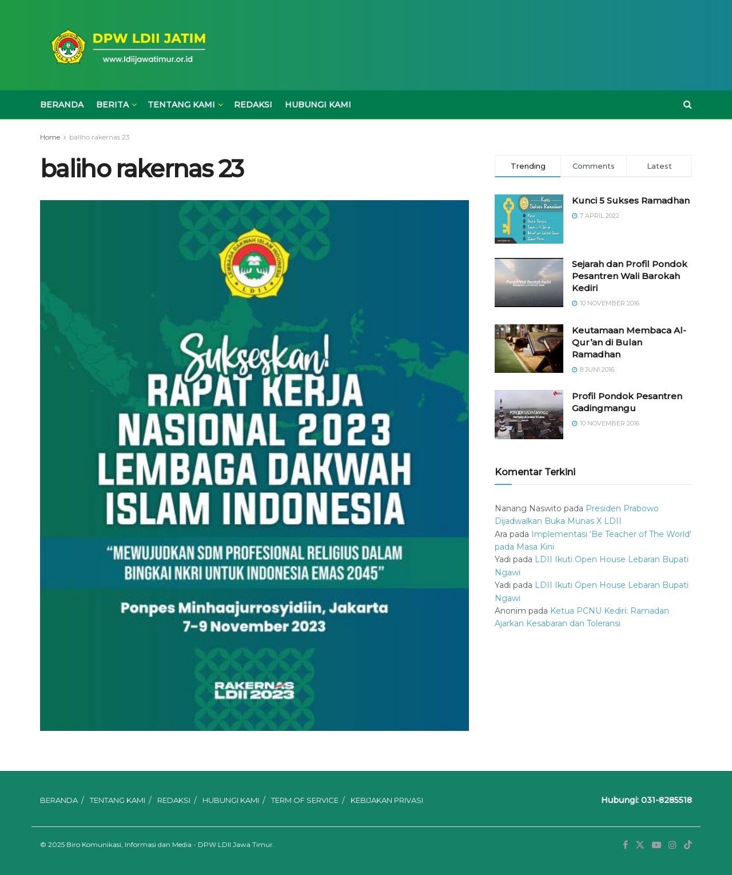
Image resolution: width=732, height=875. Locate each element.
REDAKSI (253, 105)
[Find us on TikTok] (688, 845)
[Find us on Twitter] (640, 845)
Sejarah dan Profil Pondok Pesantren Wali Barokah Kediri (629, 275)
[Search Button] (687, 104)
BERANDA (61, 105)
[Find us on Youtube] (656, 845)
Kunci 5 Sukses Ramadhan (631, 200)
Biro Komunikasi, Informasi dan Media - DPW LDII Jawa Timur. (170, 844)
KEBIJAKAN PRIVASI (387, 800)
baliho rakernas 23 (99, 137)
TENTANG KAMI (181, 105)
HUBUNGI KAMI (318, 105)
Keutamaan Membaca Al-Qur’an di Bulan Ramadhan (629, 342)
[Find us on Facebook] (625, 845)
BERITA (112, 105)
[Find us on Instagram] (673, 845)
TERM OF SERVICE (305, 800)
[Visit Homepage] (126, 45)
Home (50, 137)
